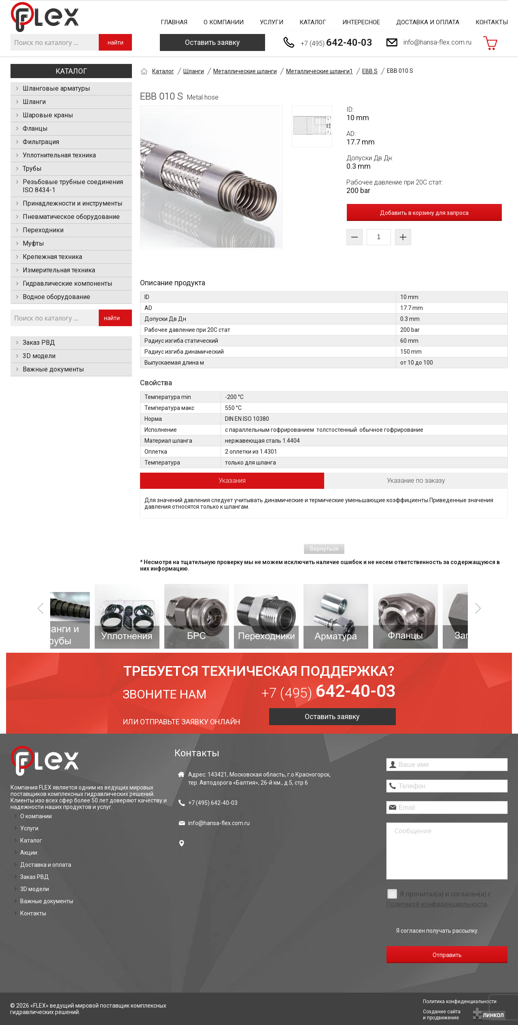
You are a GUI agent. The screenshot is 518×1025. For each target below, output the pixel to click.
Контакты (492, 22)
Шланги (34, 102)
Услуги (271, 22)
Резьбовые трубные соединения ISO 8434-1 (73, 186)
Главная (174, 22)
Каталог (312, 22)
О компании (224, 22)
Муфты (33, 243)
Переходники (43, 230)
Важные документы (53, 369)
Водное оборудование (56, 297)
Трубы (32, 168)
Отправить (447, 955)
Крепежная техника (52, 257)
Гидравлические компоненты (68, 283)
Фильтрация (41, 142)
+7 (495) (336, 42)
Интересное (361, 22)
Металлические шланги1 (319, 71)
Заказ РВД (39, 342)
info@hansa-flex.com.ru (437, 42)
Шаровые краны (48, 115)
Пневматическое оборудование (71, 217)
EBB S (370, 71)
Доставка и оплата (427, 22)
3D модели (39, 356)
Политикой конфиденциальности (436, 904)
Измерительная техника (59, 270)
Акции (28, 852)
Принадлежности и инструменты (73, 203)
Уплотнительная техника (59, 155)
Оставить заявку (212, 42)
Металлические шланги (245, 71)
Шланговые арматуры (56, 88)
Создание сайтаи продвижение (442, 1015)
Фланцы (35, 128)
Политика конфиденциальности (460, 1001)
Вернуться (324, 548)
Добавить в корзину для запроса (424, 213)
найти (115, 42)
